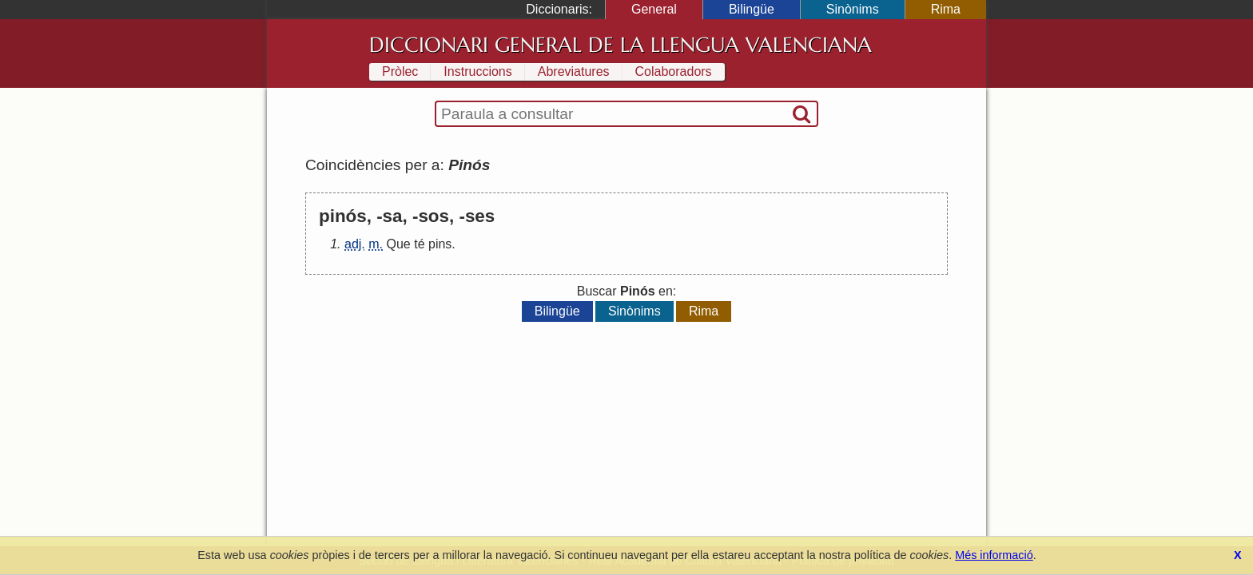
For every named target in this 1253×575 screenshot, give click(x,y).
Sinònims (852, 9)
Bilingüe (751, 9)
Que (398, 244)
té (419, 244)
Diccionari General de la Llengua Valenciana (620, 45)
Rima (946, 9)
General (654, 9)
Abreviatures (574, 71)
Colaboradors (673, 71)
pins (439, 244)
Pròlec (400, 71)
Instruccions (477, 71)
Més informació (994, 555)
